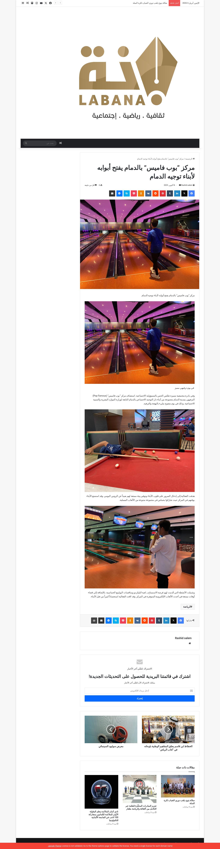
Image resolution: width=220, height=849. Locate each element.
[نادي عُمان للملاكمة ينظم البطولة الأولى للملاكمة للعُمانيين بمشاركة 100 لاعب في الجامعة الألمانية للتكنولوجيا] (101, 792)
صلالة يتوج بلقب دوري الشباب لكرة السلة (150, 3)
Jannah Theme (54, 846)
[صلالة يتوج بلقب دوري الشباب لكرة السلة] (178, 786)
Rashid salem (186, 185)
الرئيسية (190, 159)
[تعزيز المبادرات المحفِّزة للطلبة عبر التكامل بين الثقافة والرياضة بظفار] (139, 789)
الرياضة (187, 606)
